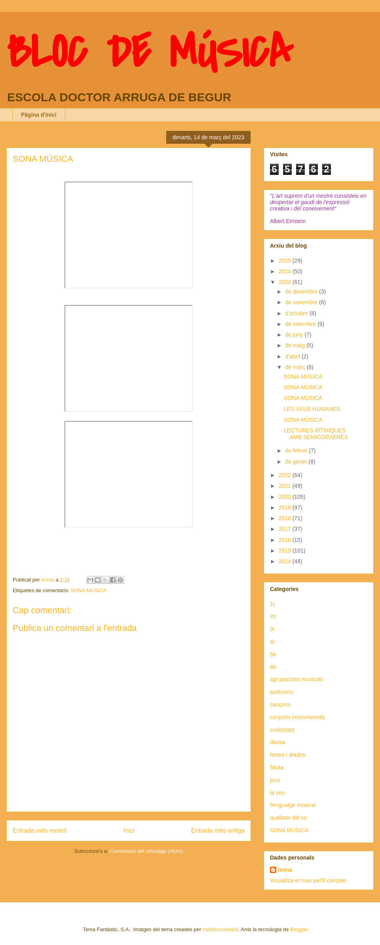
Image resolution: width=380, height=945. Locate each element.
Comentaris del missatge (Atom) (146, 851)
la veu (277, 793)
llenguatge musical (293, 805)
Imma (285, 870)
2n (273, 616)
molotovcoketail (220, 929)
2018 (286, 518)
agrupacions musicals (296, 679)
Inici (129, 830)
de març (295, 367)
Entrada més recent (39, 830)
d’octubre (297, 313)
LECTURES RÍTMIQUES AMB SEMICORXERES (316, 433)
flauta (276, 767)
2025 (286, 261)
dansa (277, 742)
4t (272, 641)
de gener (296, 461)
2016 (286, 540)
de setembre (301, 324)
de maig (295, 345)
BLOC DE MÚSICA (149, 53)
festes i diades (288, 755)
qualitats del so (288, 817)
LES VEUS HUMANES (312, 409)
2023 (286, 282)
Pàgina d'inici (39, 115)
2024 (286, 271)
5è (273, 654)
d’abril (293, 356)
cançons (280, 704)
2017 (286, 529)
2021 (286, 486)
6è (273, 667)
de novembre (302, 302)
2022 (286, 475)
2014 (286, 561)
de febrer (297, 450)
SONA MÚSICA (88, 590)
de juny (294, 334)
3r (272, 629)
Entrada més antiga (218, 830)
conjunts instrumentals (297, 717)
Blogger (299, 929)
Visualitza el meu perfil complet (308, 880)
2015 (286, 550)
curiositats (282, 730)
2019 (286, 507)
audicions (281, 692)
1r (272, 604)
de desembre (302, 291)
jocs (275, 780)
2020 (286, 497)
